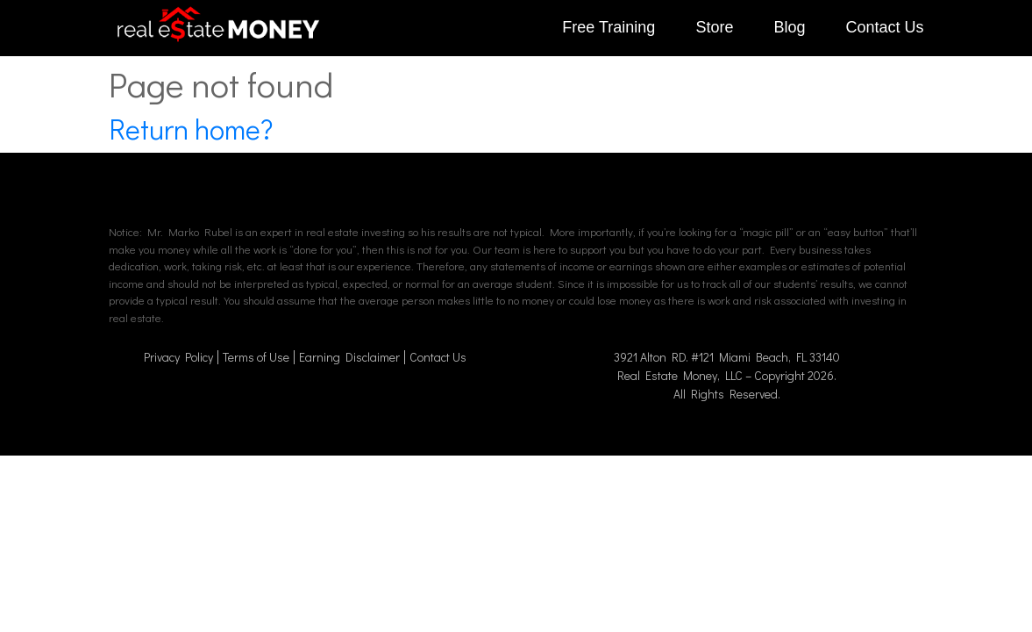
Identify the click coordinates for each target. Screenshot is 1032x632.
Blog (789, 27)
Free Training (608, 27)
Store (714, 27)
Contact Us (884, 27)
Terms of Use (256, 356)
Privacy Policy (178, 356)
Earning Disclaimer (349, 356)
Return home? (191, 129)
